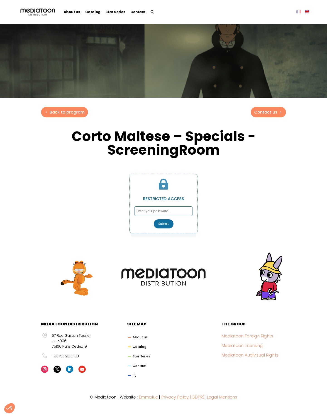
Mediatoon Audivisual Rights (250, 355)
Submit (163, 224)
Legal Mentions (222, 397)
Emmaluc (148, 397)
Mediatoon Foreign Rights (247, 336)
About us (72, 12)
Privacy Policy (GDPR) (183, 397)
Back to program (67, 112)
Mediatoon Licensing (242, 345)
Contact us (265, 112)
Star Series (115, 12)
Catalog (92, 12)
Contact (138, 12)
